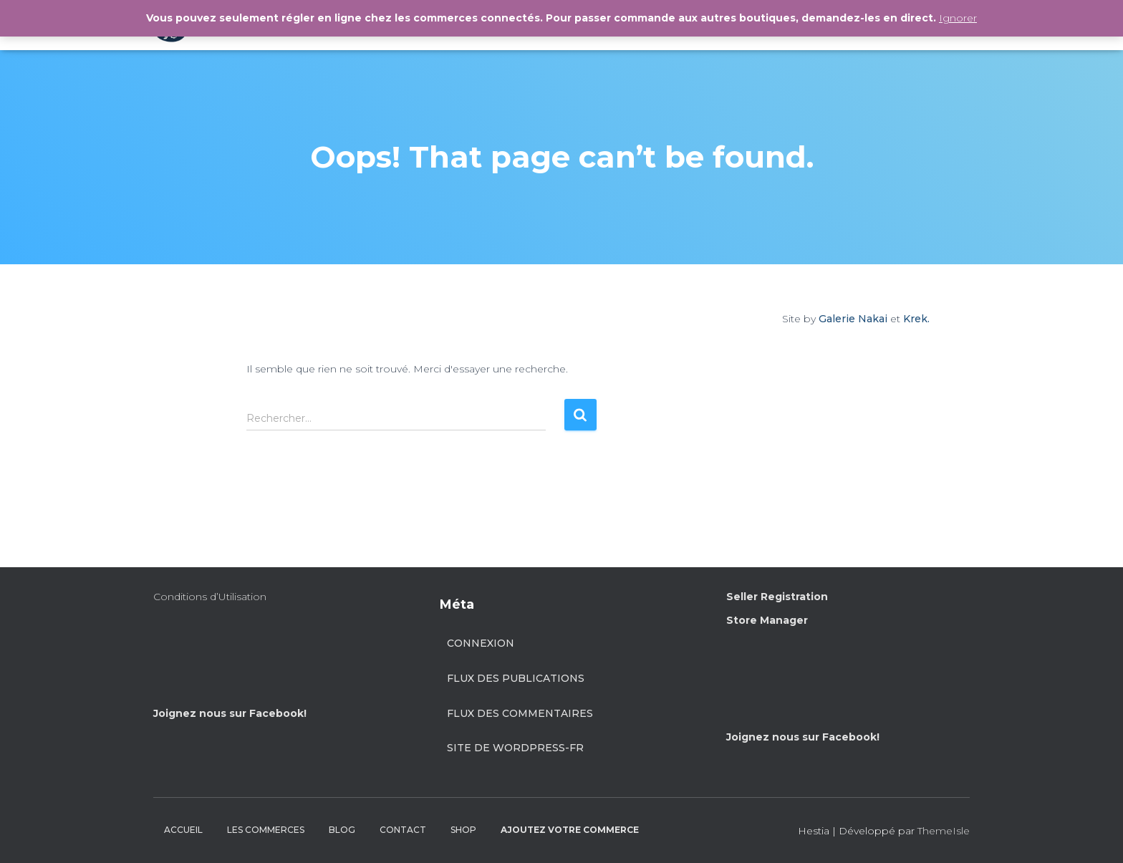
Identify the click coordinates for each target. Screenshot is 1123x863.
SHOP (463, 829)
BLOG (342, 829)
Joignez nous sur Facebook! (230, 713)
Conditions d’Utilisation (209, 596)
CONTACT (403, 829)
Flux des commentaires (520, 713)
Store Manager (767, 620)
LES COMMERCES (265, 829)
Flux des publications (515, 678)
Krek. (916, 318)
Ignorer (958, 17)
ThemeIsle (943, 830)
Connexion (480, 643)
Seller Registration (777, 596)
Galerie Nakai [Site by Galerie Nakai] (853, 318)
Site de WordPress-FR (515, 747)
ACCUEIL (183, 829)
